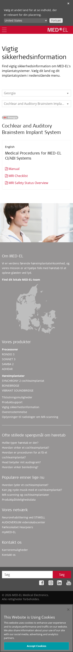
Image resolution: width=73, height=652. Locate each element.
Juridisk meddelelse (58, 605)
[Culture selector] (25, 20)
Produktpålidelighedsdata (19, 499)
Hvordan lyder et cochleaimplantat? (25, 485)
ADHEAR (7, 369)
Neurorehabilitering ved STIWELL (23, 517)
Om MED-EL (12, 257)
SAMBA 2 (8, 364)
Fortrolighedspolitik (29, 605)
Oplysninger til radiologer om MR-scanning (30, 417)
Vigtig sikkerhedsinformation (20, 407)
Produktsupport (12, 402)
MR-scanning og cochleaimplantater (25, 495)
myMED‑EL (9, 532)
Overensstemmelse (14, 412)
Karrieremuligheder (15, 550)
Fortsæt (56, 20)
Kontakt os (9, 555)
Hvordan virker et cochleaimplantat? (25, 447)
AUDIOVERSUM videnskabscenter (23, 522)
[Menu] (4, 30)
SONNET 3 (8, 359)
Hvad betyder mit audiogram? (21, 462)
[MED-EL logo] (58, 30)
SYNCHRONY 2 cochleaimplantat (23, 381)
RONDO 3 (8, 354)
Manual (14, 169)
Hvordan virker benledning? (20, 467)
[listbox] (36, 93)
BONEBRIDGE (10, 385)
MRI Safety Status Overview (28, 183)
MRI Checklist (18, 176)
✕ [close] (68, 3)
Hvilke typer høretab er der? (20, 443)
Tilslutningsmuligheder (17, 397)
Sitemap (8, 605)
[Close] (68, 611)
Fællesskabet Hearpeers (17, 527)
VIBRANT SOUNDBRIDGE (17, 390)
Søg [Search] (62, 574)
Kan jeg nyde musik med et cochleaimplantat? (32, 490)
